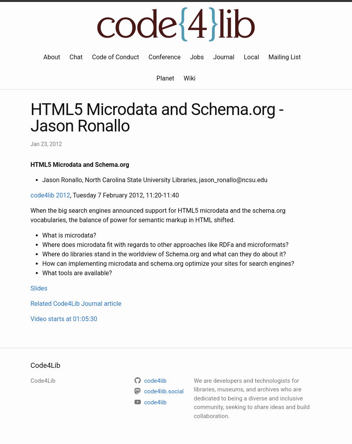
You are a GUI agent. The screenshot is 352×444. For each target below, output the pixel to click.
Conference (164, 57)
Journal (223, 57)
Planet (165, 78)
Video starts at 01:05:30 (64, 319)
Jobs (197, 57)
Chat (76, 57)
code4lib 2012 (50, 195)
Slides (39, 288)
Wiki (189, 78)
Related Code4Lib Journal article (76, 303)
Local (251, 57)
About (51, 57)
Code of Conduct (115, 57)
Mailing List (285, 57)
